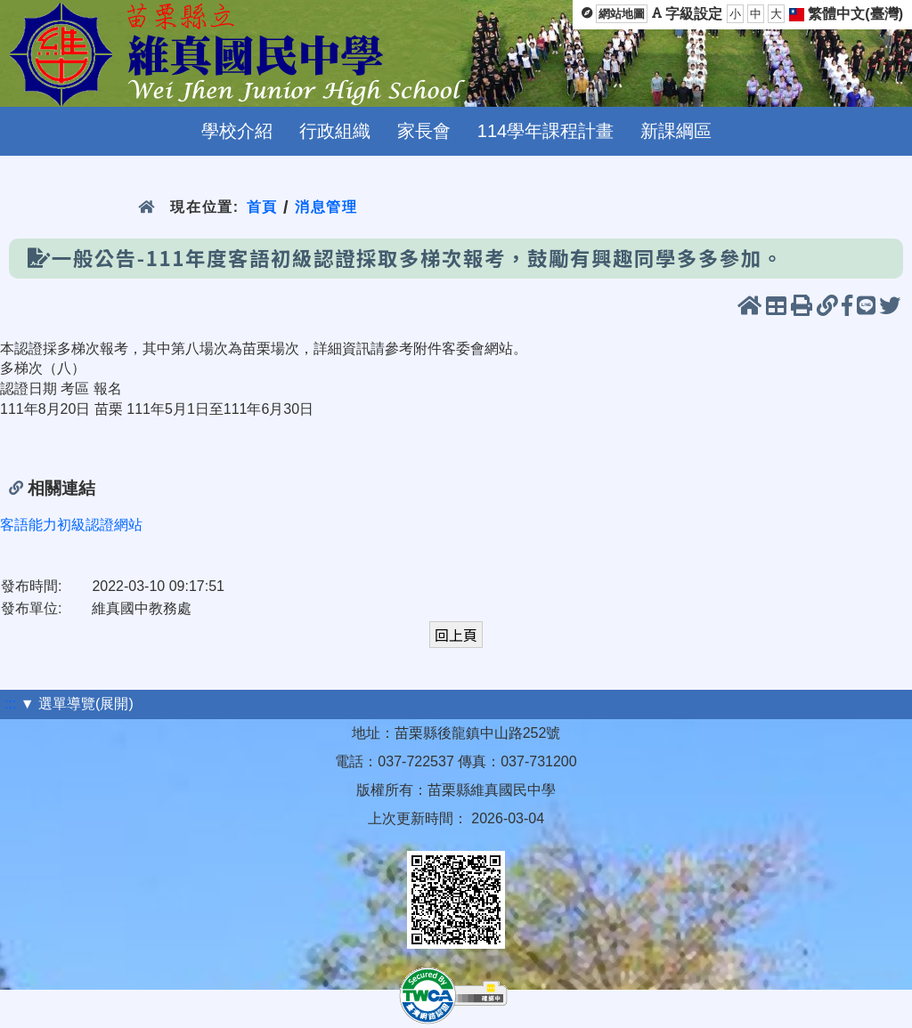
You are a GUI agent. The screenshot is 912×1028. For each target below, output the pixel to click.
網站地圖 (621, 13)
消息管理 (326, 207)
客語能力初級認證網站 (71, 524)
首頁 (262, 207)
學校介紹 (237, 131)
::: (10, 703)
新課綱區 (676, 131)
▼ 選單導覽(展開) (77, 703)
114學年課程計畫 (545, 131)
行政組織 (334, 131)
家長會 (424, 131)
